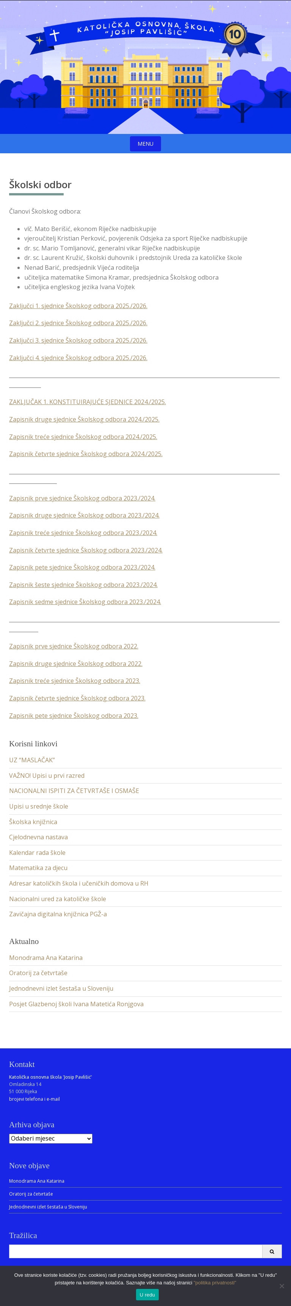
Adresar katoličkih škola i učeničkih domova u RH (79, 883)
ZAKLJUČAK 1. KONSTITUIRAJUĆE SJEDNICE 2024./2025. (87, 402)
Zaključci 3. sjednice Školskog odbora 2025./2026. (78, 340)
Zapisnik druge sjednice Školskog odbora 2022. (75, 663)
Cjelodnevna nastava (38, 837)
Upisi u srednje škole (38, 806)
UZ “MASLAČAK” (32, 760)
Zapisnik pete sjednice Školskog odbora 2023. (73, 715)
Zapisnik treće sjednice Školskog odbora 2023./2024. (83, 533)
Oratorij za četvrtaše (38, 973)
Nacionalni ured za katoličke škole (57, 899)
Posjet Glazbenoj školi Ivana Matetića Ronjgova (76, 1004)
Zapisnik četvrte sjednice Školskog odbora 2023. (77, 698)
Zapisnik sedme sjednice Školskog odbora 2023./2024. (85, 602)
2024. (148, 567)
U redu (147, 1295)
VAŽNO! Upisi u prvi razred (46, 775)
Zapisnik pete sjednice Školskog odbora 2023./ (75, 567)
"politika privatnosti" (215, 1283)
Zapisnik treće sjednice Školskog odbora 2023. (74, 681)
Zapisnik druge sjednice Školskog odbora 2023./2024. (84, 515)
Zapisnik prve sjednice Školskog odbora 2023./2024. (82, 498)
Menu (145, 143)
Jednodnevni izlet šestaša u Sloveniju (61, 988)
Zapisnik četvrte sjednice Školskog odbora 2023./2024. (86, 550)
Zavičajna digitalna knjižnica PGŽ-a (58, 914)
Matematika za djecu (38, 868)
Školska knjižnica (33, 822)
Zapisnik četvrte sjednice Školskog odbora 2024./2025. (86, 454)
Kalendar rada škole (37, 852)
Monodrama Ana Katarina (46, 958)
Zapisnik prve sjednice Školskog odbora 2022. (73, 646)
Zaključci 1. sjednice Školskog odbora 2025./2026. (78, 306)
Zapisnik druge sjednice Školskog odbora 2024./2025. (84, 419)
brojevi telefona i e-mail (34, 1099)
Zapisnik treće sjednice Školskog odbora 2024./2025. (83, 437)
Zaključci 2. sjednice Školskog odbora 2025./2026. (78, 323)
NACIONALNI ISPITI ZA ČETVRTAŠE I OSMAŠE (74, 791)
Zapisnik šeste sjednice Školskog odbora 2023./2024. (83, 585)
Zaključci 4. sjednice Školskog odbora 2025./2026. (78, 358)
